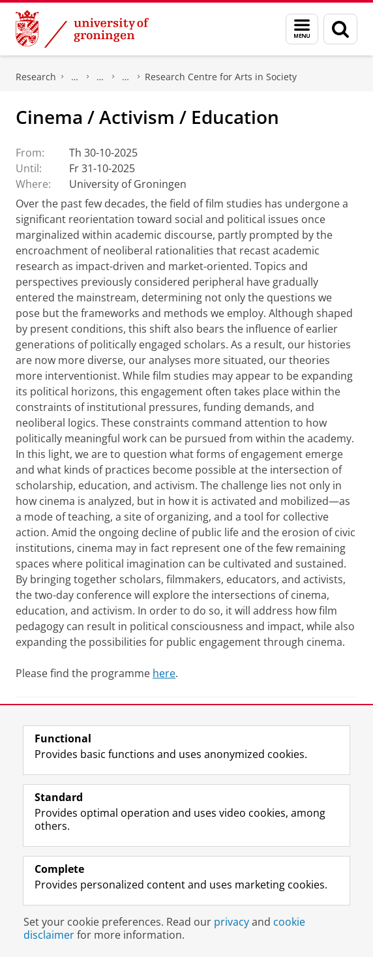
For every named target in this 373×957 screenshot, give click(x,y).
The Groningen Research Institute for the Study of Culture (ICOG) (75, 77)
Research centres (125, 77)
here (164, 673)
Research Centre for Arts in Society (221, 76)
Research (36, 76)
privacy (231, 922)
